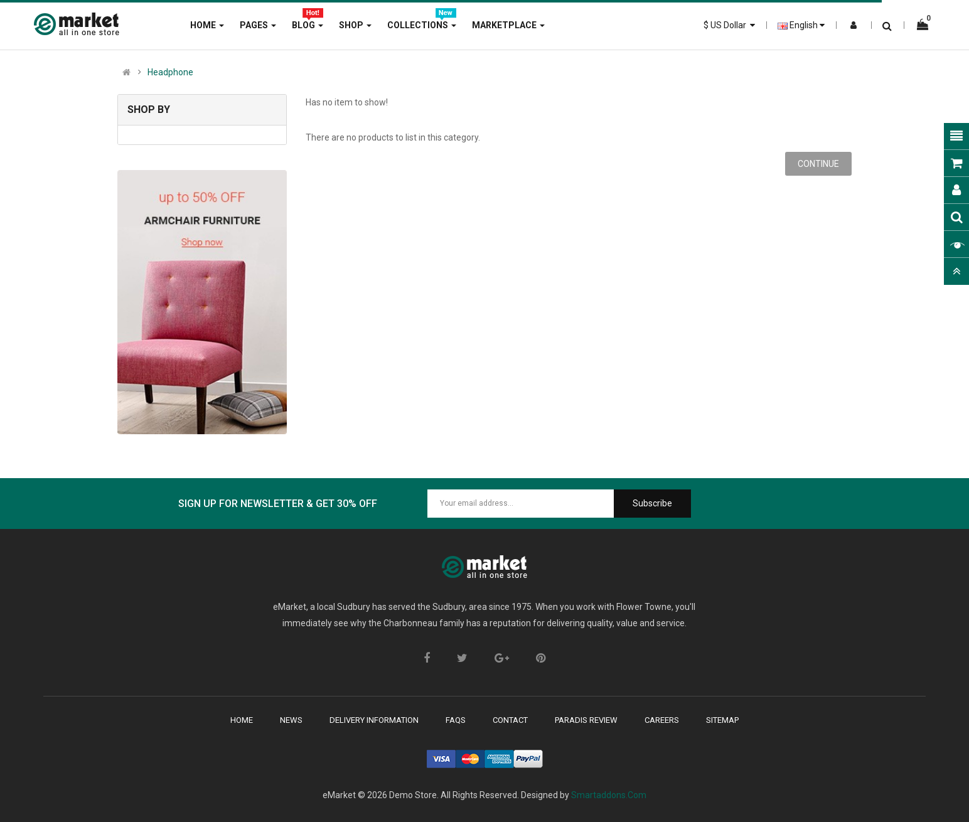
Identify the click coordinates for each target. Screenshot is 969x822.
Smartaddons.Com (608, 795)
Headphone (170, 72)
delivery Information (374, 720)
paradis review (586, 720)
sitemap (722, 720)
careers (662, 720)
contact (510, 720)
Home (241, 720)
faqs (456, 720)
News (291, 720)
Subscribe (652, 503)
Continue (818, 164)
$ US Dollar (729, 25)
